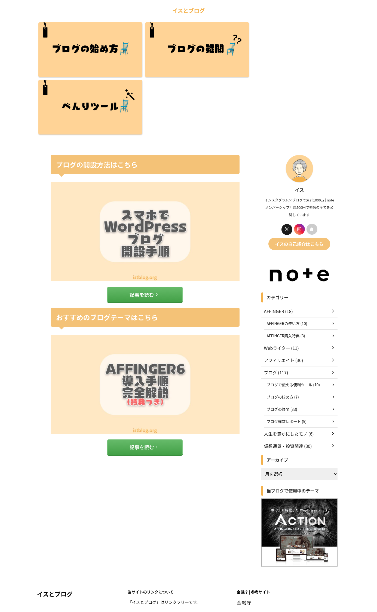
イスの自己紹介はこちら (299, 183)
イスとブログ (188, 10)
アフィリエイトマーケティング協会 (269, 567)
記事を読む (143, 233)
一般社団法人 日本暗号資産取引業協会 (272, 554)
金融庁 (243, 541)
